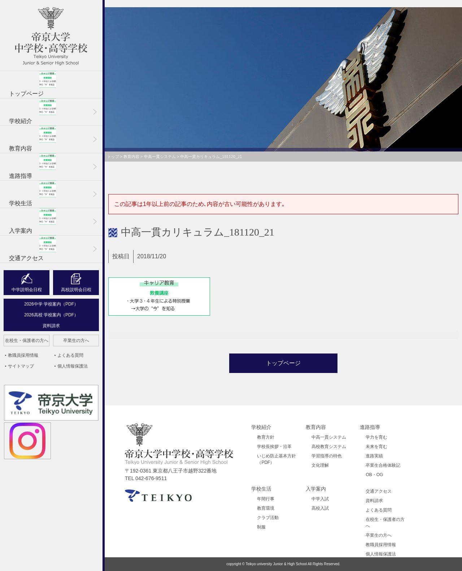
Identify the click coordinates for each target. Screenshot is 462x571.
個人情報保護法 (72, 366)
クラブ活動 (268, 517)
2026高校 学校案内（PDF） (51, 314)
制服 (261, 527)
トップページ (32, 84)
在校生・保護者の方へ (26, 340)
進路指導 (32, 166)
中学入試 (320, 498)
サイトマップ (21, 366)
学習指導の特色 (326, 455)
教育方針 (265, 437)
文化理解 (320, 465)
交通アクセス (32, 248)
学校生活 (32, 193)
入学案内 (32, 221)
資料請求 (51, 325)
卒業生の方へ (76, 340)
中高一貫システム (328, 437)
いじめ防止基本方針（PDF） (276, 459)
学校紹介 (32, 111)
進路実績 (374, 455)
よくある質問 (70, 355)
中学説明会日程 (27, 289)
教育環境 (265, 508)
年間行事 (265, 498)
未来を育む (376, 446)
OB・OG (374, 474)
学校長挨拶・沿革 (274, 446)
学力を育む (376, 437)
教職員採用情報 (23, 355)
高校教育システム (328, 446)
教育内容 (32, 138)
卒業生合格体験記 (383, 465)
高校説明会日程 (76, 289)
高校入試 (320, 508)
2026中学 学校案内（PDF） (51, 304)
